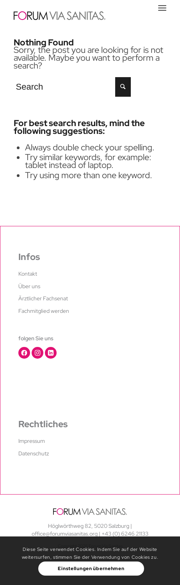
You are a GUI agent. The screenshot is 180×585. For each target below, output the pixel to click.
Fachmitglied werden (43, 310)
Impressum (31, 440)
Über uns (29, 286)
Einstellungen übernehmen (91, 568)
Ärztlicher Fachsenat (43, 298)
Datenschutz (33, 453)
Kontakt (27, 273)
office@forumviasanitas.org (65, 533)
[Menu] (162, 8)
